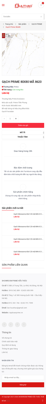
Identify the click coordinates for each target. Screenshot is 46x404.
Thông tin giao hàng (10, 349)
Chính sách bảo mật (10, 341)
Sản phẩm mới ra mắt (12, 208)
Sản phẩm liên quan (15, 264)
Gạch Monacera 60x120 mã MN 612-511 (29, 214)
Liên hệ (4, 352)
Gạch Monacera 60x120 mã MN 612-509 (29, 227)
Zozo (8, 401)
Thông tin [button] (6, 332)
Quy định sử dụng (9, 345)
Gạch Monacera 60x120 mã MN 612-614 (29, 252)
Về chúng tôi (7, 338)
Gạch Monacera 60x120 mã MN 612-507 (29, 239)
